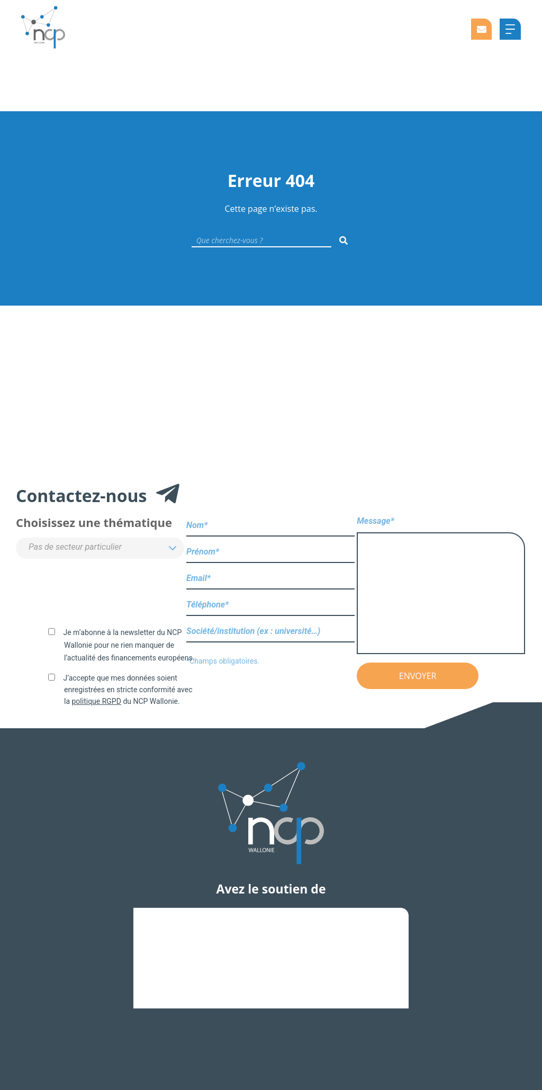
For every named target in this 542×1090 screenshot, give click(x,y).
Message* (441, 586)
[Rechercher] (343, 240)
